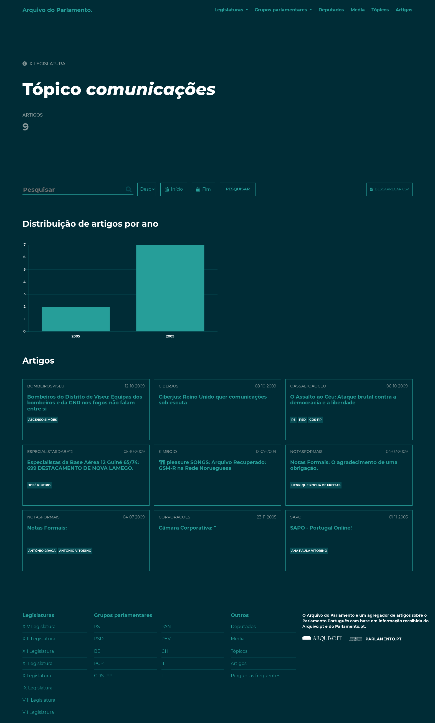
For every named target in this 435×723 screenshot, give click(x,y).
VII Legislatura (38, 712)
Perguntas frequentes (255, 675)
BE (97, 651)
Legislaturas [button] (229, 9)
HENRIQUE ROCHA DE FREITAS (315, 485)
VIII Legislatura (38, 700)
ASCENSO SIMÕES (42, 420)
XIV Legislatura (38, 626)
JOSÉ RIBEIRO (39, 485)
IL (163, 663)
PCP (98, 663)
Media (358, 9)
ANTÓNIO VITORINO (75, 551)
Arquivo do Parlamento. (57, 10)
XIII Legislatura (38, 638)
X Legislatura (43, 63)
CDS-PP (315, 420)
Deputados (331, 9)
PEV (166, 638)
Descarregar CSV (392, 189)
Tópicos (380, 9)
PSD (302, 420)
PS (293, 420)
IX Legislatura (37, 688)
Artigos (404, 9)
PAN (166, 626)
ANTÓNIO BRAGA (41, 551)
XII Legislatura (38, 651)
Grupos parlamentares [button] (281, 9)
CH (164, 651)
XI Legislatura (37, 663)
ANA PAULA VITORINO (309, 551)
